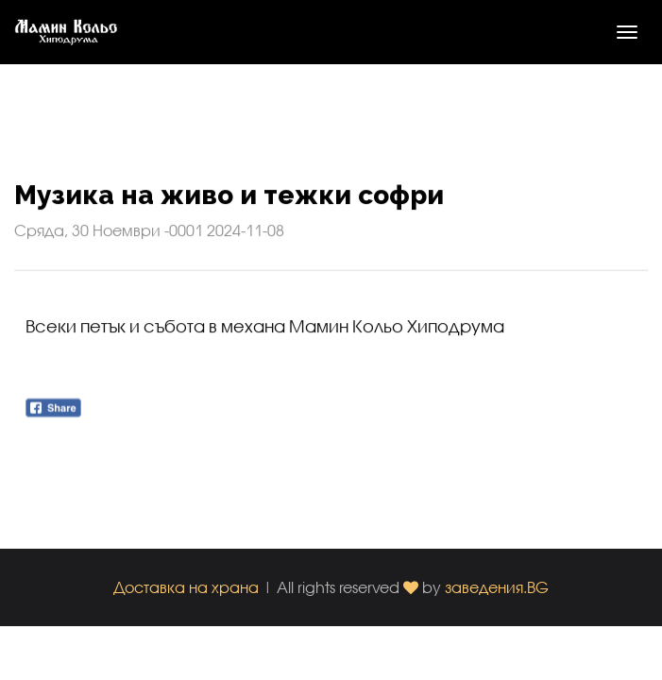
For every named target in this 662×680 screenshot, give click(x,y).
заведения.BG (497, 587)
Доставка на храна (186, 587)
